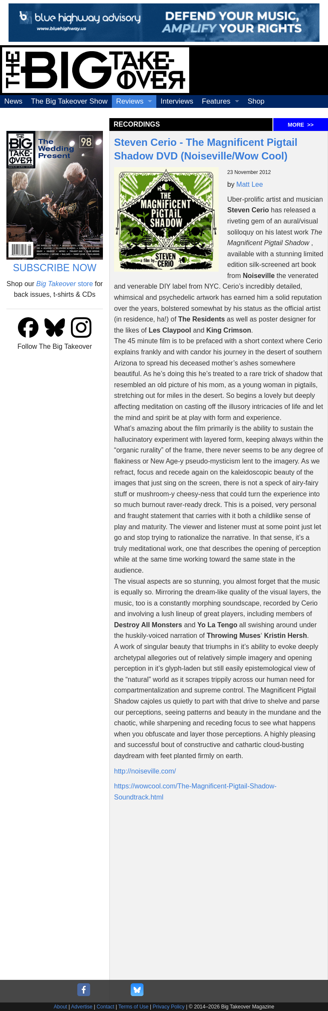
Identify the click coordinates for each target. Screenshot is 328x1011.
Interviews (177, 101)
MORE (300, 125)
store (64, 283)
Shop (256, 101)
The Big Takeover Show (69, 101)
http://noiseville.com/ (145, 771)
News (13, 101)
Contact (105, 1007)
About (60, 1007)
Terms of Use (133, 1007)
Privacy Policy (169, 1007)
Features (216, 101)
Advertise (81, 1007)
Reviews (130, 101)
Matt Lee (249, 184)
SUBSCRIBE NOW (55, 267)
